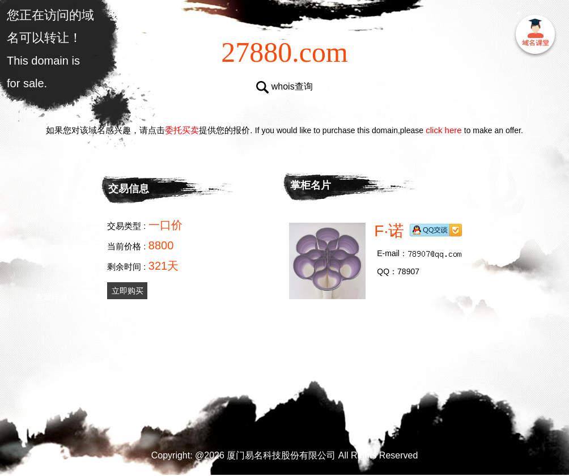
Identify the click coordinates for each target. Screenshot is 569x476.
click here (443, 130)
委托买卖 (182, 130)
